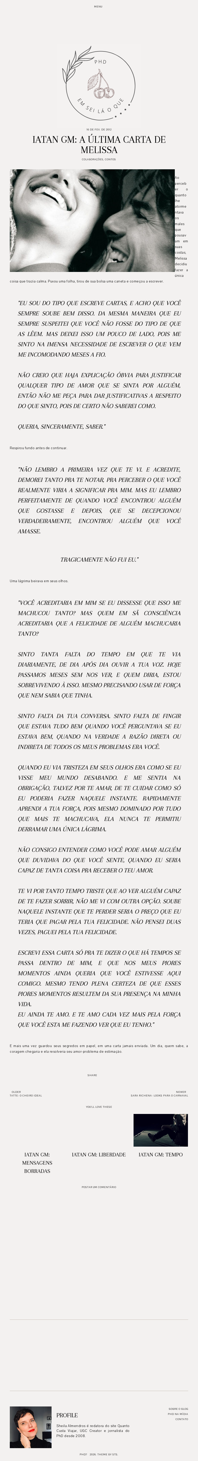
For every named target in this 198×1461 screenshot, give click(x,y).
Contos (110, 159)
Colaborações (92, 159)
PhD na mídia (178, 1414)
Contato (182, 1419)
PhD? (83, 1454)
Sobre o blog (178, 1409)
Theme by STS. (107, 1454)
